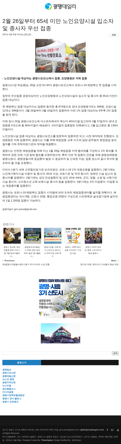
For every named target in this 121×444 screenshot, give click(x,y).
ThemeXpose (46, 440)
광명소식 (21, 362)
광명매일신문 (9, 376)
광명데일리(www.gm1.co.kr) (92, 430)
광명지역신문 (9, 382)
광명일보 (6, 369)
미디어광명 (7, 392)
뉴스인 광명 (8, 379)
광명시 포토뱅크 (10, 401)
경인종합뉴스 (9, 389)
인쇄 (114, 35)
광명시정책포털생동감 (13, 395)
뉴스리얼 (6, 385)
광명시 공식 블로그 (11, 398)
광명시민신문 (9, 373)
